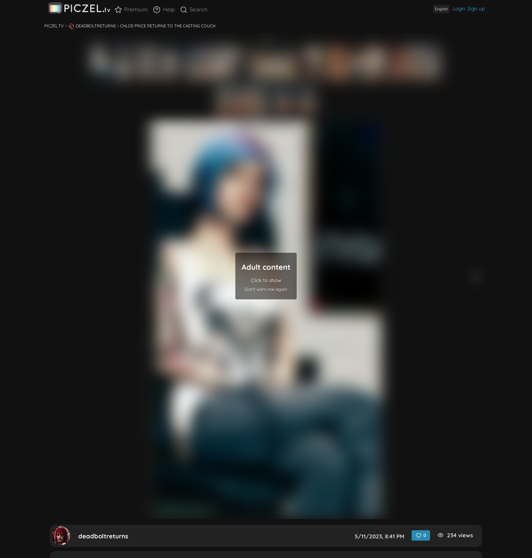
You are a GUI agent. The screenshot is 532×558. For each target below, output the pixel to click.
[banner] (79, 10)
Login (459, 8)
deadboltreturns (92, 25)
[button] (266, 276)
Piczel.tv (54, 25)
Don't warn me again (266, 289)
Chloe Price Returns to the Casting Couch (167, 25)
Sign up (476, 8)
